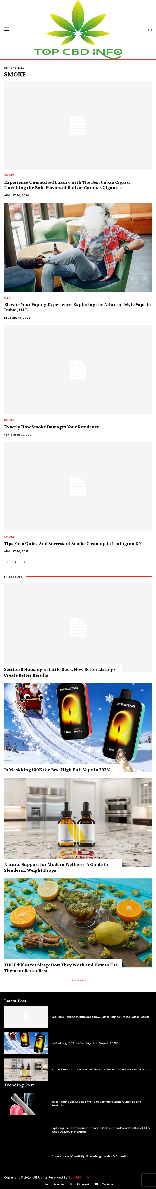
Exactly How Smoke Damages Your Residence (51, 427)
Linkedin (58, 1184)
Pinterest (83, 1184)
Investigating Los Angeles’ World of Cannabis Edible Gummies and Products (96, 1103)
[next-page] (24, 562)
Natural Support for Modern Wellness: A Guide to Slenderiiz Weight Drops (100, 1069)
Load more (78, 980)
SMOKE (9, 175)
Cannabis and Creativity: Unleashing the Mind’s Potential (89, 1156)
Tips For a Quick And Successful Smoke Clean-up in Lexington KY (72, 543)
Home (8, 68)
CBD (7, 297)
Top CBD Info (78, 1177)
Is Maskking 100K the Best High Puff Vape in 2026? (57, 769)
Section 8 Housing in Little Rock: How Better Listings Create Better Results (100, 1017)
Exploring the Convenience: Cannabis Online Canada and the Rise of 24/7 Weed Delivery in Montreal (100, 1130)
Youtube (107, 1184)
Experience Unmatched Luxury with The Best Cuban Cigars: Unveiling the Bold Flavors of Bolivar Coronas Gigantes (67, 185)
